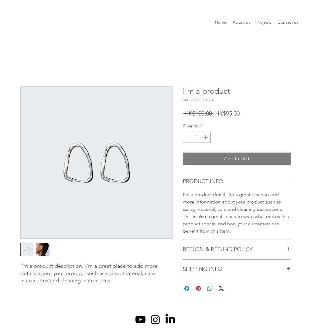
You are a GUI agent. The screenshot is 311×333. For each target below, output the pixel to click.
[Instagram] (155, 319)
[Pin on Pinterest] (198, 288)
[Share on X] (221, 288)
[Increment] (206, 137)
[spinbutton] (196, 137)
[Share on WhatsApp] (210, 288)
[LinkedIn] (170, 319)
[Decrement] (187, 137)
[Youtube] (140, 319)
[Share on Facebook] (186, 288)
